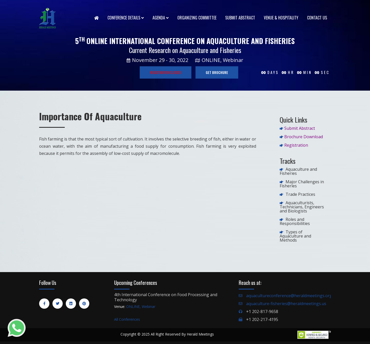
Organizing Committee (196, 18)
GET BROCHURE (217, 72)
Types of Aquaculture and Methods (295, 236)
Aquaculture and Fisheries (298, 171)
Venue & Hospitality (281, 18)
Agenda (161, 18)
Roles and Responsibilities (295, 221)
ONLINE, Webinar (140, 306)
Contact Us (317, 18)
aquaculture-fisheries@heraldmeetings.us (286, 303)
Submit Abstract (240, 18)
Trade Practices (300, 194)
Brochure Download (303, 136)
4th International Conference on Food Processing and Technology (165, 297)
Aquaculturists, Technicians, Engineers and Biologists (302, 207)
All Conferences (127, 319)
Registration (296, 145)
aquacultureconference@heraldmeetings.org (289, 295)
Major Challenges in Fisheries (302, 184)
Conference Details (125, 18)
